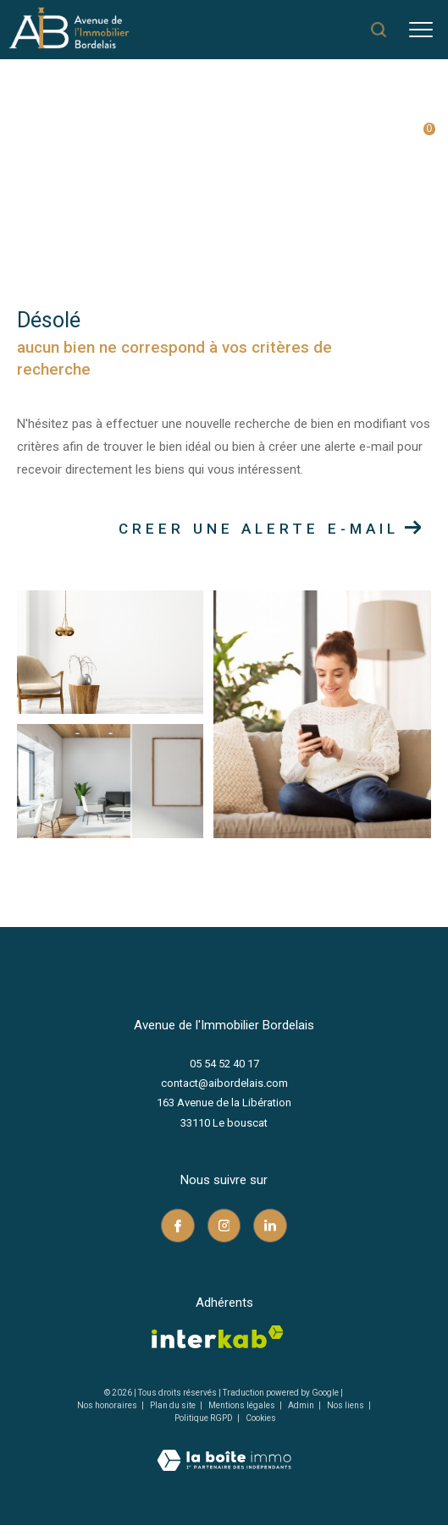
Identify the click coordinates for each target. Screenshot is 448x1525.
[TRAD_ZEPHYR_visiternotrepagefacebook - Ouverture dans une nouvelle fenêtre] (178, 1225)
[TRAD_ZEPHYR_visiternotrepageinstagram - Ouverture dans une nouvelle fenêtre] (224, 1225)
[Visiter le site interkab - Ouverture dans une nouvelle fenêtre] (218, 1336)
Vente (221, 153)
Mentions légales (242, 1405)
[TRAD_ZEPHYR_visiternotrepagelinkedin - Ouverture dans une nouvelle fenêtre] (270, 1225)
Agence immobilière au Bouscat (104, 153)
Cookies (261, 1418)
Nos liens (346, 1405)
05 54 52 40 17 (224, 1063)
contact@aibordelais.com (224, 1083)
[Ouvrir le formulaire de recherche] (378, 29)
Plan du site (173, 1405)
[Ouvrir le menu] (421, 29)
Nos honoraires (107, 1405)
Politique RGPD (203, 1418)
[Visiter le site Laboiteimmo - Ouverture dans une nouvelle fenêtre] (224, 1449)
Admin (302, 1405)
